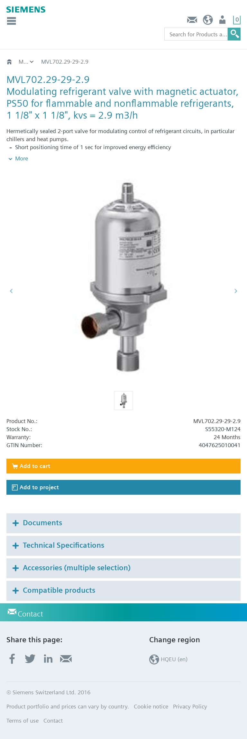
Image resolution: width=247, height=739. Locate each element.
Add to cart (35, 466)
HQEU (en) (208, 21)
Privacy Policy (190, 706)
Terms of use (22, 720)
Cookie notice (151, 706)
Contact (192, 21)
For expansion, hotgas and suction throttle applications (27, 61)
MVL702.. (53, 61)
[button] (123, 400)
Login (223, 21)
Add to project (39, 487)
